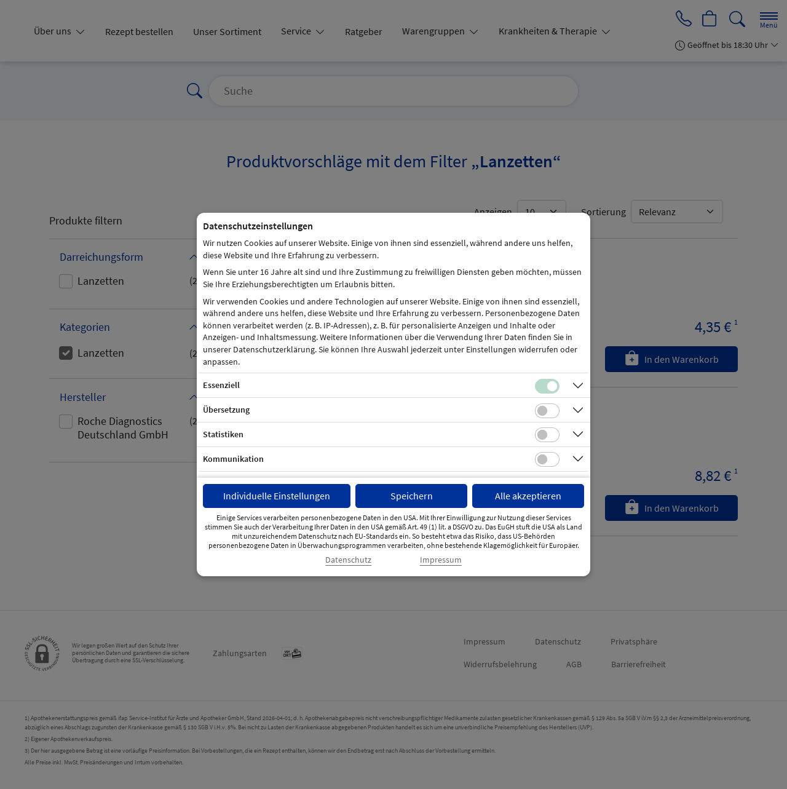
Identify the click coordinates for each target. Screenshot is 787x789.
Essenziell (221, 385)
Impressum (441, 560)
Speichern (411, 496)
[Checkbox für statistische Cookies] (547, 434)
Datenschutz (348, 560)
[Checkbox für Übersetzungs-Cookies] (547, 410)
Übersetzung (226, 409)
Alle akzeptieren (528, 496)
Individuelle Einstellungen (276, 496)
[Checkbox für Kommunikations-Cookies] (547, 459)
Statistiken (223, 434)
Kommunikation (233, 458)
